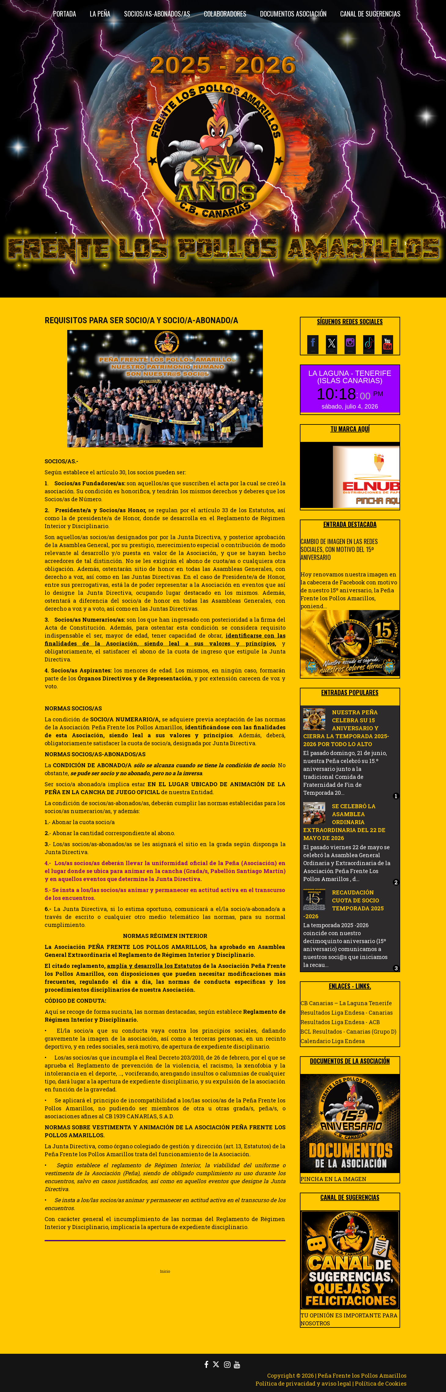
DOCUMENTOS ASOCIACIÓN (293, 13)
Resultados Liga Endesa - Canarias (346, 1012)
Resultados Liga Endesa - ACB (340, 1022)
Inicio (165, 1271)
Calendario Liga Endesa (332, 1041)
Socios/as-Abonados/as (157, 13)
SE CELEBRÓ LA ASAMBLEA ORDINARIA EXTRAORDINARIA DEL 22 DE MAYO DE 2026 (344, 822)
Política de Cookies (381, 1383)
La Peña (100, 13)
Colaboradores (225, 13)
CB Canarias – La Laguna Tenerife (346, 1003)
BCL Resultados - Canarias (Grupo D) (348, 1031)
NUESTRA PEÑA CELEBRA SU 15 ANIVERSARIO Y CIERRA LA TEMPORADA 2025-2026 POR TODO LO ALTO (346, 728)
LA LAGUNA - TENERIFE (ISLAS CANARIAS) (350, 377)
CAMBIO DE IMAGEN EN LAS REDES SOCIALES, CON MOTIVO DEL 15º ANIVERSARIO (339, 549)
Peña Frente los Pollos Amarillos (362, 1375)
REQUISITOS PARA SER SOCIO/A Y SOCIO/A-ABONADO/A (141, 320)
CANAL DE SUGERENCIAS (370, 13)
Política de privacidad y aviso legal (303, 1383)
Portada (64, 13)
